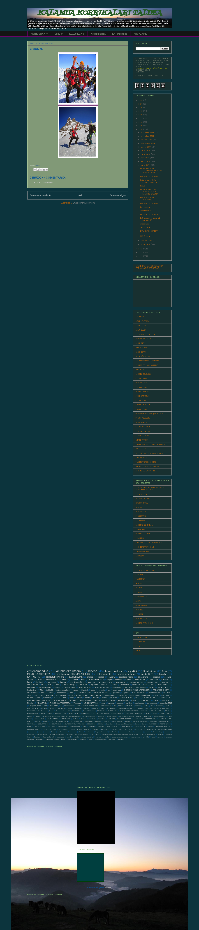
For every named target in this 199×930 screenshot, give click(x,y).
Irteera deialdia (154, 693)
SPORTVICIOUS (141, 458)
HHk (168, 713)
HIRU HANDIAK (85, 687)
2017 (141, 118)
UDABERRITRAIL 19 (163, 726)
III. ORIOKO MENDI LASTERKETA (55, 716)
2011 (141, 256)
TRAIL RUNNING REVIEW (145, 570)
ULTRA (152, 687)
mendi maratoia (87, 737)
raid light (146, 737)
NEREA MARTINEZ (142, 422)
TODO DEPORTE (141, 619)
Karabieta (92, 719)
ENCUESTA (101, 711)
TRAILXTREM (140, 579)
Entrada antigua (118, 195)
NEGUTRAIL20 (56, 724)
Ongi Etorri (109, 724)
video (145, 685)
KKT (36, 695)
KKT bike (165, 682)
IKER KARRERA (141, 383)
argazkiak (144, 224)
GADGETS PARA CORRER (144, 623)
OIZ (42, 685)
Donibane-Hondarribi (63, 711)
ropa (153, 737)
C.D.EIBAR (111, 708)
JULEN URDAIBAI (142, 396)
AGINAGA (31, 687)
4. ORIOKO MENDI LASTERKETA (137, 690)
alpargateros (151, 729)
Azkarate (113, 698)
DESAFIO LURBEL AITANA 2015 (157, 708)
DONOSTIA (31, 711)
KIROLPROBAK (141, 516)
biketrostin (73, 732)
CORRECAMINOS (141, 605)
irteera (64, 680)
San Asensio (141, 687)
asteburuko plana (62, 690)
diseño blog (122, 695)
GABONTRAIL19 (101, 700)
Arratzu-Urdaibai (32, 708)
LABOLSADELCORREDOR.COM (145, 719)
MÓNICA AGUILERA (143, 418)
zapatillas (121, 739)
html (97, 734)
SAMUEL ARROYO (142, 440)
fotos (164, 671)
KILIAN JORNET (142, 400)
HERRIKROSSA (141, 512)
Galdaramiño (142, 677)
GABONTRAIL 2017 (88, 713)
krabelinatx (60, 737)
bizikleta (129, 703)
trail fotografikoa (77, 682)
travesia (30, 698)
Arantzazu (159, 706)
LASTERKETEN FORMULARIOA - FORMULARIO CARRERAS (150, 267)
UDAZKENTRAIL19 (91, 703)
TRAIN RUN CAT (142, 494)
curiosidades (152, 703)
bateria (53, 732)
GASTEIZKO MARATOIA (134, 713)
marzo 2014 (146, 165)
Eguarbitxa (116, 693)
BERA (70, 708)
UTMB (79, 729)
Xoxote (114, 729)
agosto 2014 (146, 147)
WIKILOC (139, 651)
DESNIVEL (139, 507)
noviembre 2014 (148, 136)
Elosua (50, 713)
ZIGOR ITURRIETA (125, 729)
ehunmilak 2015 (166, 703)
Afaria (71, 698)
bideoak (120, 703)
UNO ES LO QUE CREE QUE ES (147, 466)
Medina (127, 721)
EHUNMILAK (140, 556)
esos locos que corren (56, 734)
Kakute (75, 719)
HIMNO (29, 716)
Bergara (86, 708)
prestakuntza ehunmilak (120, 737)
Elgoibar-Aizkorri (32, 713)
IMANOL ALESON (89, 716)
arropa (115, 685)
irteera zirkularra (126, 674)
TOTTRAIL (139, 588)
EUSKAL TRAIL (141, 529)
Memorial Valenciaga (140, 721)
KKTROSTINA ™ (39, 34)
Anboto (128, 680)
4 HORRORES (163, 685)
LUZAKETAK (140, 538)
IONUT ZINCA (111, 716)
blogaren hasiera (100, 732)
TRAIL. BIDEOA (126, 726)
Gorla (113, 700)
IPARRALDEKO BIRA (126, 716)
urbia (90, 739)
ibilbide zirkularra (113, 671)
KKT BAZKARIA (47, 695)
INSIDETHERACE (142, 387)
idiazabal (84, 690)
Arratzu (104, 698)
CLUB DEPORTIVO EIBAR (145, 547)
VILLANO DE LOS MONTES (145, 471)
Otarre (144, 724)
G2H (76, 713)
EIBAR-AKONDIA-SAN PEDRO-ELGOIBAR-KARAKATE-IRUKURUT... (150, 191)
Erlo (64, 713)
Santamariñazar (75, 726)
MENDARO (89, 721)
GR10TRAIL (140, 575)
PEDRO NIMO (164, 724)
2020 (141, 107)
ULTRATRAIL (63, 729)
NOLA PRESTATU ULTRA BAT (74, 724)
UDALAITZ (105, 685)
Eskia (40, 680)
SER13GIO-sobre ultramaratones (149, 453)
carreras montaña (126, 732)
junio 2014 (146, 154)
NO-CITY (139, 583)
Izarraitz (134, 700)
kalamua (156, 677)
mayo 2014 (145, 158)
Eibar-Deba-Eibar (156, 711)
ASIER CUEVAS (47, 693)
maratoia (74, 680)
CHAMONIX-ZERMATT (125, 708)
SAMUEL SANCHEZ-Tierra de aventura (151, 444)
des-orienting (157, 732)
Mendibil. (30, 703)
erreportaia (125, 685)
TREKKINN (139, 592)
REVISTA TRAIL (142, 503)
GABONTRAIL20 (103, 713)
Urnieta (86, 729)
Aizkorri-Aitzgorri (45, 687)
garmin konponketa (81, 734)
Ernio (70, 713)
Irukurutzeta (116, 687)
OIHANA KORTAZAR (143, 427)
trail (45, 706)
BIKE (72, 693)
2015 (141, 126)
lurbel (69, 737)
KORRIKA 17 (146, 700)
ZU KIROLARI (140, 729)
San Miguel (51, 726)
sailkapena (165, 695)
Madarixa (165, 700)
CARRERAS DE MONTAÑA (144, 525)
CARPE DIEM (140, 343)
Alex (151, 706)
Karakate (165, 680)
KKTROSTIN (33, 677)
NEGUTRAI (31, 724)
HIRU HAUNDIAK (102, 687)
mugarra (98, 737)
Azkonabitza (120, 682)
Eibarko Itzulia (152, 682)
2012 (141, 252)
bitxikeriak (89, 732)
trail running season (52, 739)
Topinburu (94, 685)
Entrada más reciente (40, 195)
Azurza (52, 708)
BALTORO (61, 708)
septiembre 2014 (148, 143)
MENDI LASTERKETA (38, 674)
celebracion (139, 732)
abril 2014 (146, 161)
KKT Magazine (119, 34)
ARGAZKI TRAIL (60, 698)
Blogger (108, 887)
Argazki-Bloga (98, 34)
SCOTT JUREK (141, 449)
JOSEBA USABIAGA (143, 391)
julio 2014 (146, 151)
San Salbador (62, 726)
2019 (141, 111)
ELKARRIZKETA (60, 700)
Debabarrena (42, 711)
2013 (141, 249)
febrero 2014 (147, 241)
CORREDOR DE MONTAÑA (144, 534)
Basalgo (78, 708)
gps (92, 734)
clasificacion (139, 703)
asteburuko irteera (55, 677)
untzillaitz (83, 739)
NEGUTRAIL (42, 703)
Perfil (49, 685)
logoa (109, 680)
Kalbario (83, 719)
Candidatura (145, 211)
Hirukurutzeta (123, 700)
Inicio (80, 195)
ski (109, 690)
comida (75, 690)
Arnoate (96, 698)
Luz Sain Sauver (76, 721)
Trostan (150, 726)
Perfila (57, 685)
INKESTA (101, 716)
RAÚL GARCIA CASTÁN (144, 431)
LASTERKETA (32, 685)
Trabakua (77, 703)
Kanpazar (128, 687)
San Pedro (83, 685)
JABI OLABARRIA (160, 716)
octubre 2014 (147, 140)
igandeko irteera (126, 677)
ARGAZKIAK (140, 34)
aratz (103, 703)
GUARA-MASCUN (141, 597)
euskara (70, 734)
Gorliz (162, 713)
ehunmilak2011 (52, 680)
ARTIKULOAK (32, 693)
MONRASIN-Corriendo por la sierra (150, 414)
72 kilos (120, 706)
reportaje (101, 690)
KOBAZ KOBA (66, 719)
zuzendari (47, 698)
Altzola (79, 698)
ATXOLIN (129, 706)
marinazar (136, 685)
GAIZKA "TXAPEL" (143, 378)
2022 (141, 100)
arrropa (111, 703)
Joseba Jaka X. (40, 719)
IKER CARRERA (74, 716)
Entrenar (58, 713)
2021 (141, 104)
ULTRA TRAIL (163, 687)
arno (47, 732)
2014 (141, 129)
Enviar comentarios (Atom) (84, 203)
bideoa (92, 671)
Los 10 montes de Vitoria (59, 721)
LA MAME (111, 719)
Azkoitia (57, 687)
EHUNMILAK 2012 (84, 693)
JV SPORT (139, 614)
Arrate (167, 706)
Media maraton (117, 721)
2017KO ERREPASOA (90, 706)
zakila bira (117, 690)
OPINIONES (91, 724)
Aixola (145, 706)
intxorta (63, 682)
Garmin (154, 713)
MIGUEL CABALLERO (143, 405)
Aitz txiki (138, 706)
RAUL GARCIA (95, 695)
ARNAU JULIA (141, 325)
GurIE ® (58, 34)
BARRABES (139, 610)
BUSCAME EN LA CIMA (144, 339)
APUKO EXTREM (105, 682)
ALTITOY (91, 682)
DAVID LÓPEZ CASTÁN (144, 356)
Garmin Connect (142, 637)
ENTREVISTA (112, 711)
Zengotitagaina (109, 695)
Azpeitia (44, 708)
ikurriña (160, 734)
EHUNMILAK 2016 (149, 698)
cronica (90, 677)
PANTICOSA (153, 724)
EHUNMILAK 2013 (136, 682)
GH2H (147, 713)
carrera (112, 677)
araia (41, 732)
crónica (147, 732)
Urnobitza (95, 729)
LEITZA (37, 721)
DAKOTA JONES (141, 347)
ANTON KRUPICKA (142, 321)
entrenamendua (37, 671)
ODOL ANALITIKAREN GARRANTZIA (149, 543)
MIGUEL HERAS (141, 409)
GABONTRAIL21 (117, 713)
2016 (141, 122)
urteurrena (112, 739)
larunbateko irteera (68, 671)
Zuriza (29, 682)
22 (115, 706)
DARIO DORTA (141, 352)
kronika (163, 674)
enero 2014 (146, 244)
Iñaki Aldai (147, 716)
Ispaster (139, 716)
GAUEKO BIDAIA (139, 693)
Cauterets (140, 708)
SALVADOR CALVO (142, 436)
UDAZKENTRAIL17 (33, 729)
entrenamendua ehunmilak (140, 695)
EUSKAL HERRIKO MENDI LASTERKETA (134, 711)
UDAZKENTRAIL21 (49, 729)
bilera (81, 732)
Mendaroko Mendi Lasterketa (159, 721)
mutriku (106, 737)
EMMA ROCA (140, 369)
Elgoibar (126, 693)
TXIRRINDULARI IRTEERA (60, 703)
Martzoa (106, 721)
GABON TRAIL (70, 687)
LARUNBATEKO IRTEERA (149, 176)
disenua (167, 732)
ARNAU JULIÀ (141, 330)
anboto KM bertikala (165, 729)
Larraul (45, 721)
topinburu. (39, 739)
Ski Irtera (145, 227)
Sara (84, 726)
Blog (102, 708)
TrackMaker (140, 642)
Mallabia (98, 721)
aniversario (33, 732)
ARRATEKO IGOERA (161, 690)
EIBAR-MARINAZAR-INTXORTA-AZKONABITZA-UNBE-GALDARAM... (151, 170)
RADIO (29, 726)
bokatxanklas (113, 732)
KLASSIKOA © (76, 34)
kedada (101, 677)
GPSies (138, 646)
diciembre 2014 (148, 132)
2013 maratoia (69, 706)
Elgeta (167, 711)
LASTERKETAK (141, 521)
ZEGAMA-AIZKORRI (143, 551)
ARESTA (138, 601)
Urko (41, 690)
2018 (141, 115)
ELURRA (73, 700)
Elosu (43, 713)
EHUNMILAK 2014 (101, 693)
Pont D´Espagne (69, 685)
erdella (155, 695)
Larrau (156, 700)
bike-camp (52, 682)
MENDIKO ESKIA (96, 680)
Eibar (83, 680)
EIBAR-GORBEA (89, 711)
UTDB (72, 729)
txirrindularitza (72, 739)
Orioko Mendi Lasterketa (124, 724)
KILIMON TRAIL (53, 719)
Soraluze (101, 726)
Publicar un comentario (43, 182)
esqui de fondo (35, 706)
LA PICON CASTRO (124, 719)
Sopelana (92, 726)
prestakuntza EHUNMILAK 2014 (73, 674)
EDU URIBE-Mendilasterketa (147, 361)
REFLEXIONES (40, 726)
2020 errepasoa (106, 706)
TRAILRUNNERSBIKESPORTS (146, 462)
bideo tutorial (63, 732)
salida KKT (147, 674)
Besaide (95, 708)
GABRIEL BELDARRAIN (144, 374)
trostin (63, 739)
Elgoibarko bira (85, 700)
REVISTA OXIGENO (143, 499)
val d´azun (54, 706)
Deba (137, 698)
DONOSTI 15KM (126, 698)
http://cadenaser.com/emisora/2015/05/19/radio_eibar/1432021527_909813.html (128, 734)
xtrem (38, 698)
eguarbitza (30, 734)
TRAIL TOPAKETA (112, 726)
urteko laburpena (100, 739)
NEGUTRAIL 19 (43, 724)
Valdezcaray (105, 729)
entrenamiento (104, 674)
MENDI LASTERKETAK (78, 695)
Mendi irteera (149, 671)
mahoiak (76, 737)
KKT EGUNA (61, 695)
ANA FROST (140, 317)
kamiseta (37, 737)
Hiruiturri (37, 716)
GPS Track (153, 680)
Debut (142, 186)
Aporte (87, 698)
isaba (93, 690)
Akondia (118, 680)
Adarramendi (61, 693)
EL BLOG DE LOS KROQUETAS (147, 365)
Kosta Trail (101, 719)
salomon (160, 737)
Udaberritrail (31, 690)
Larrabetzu (145, 207)
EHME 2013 (76, 711)
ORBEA (101, 724)
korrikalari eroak (48, 737)
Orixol (137, 724)
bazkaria (39, 682)
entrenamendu (42, 734)
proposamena (135, 737)
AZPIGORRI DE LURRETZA (145, 334)
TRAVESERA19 (140, 726)
